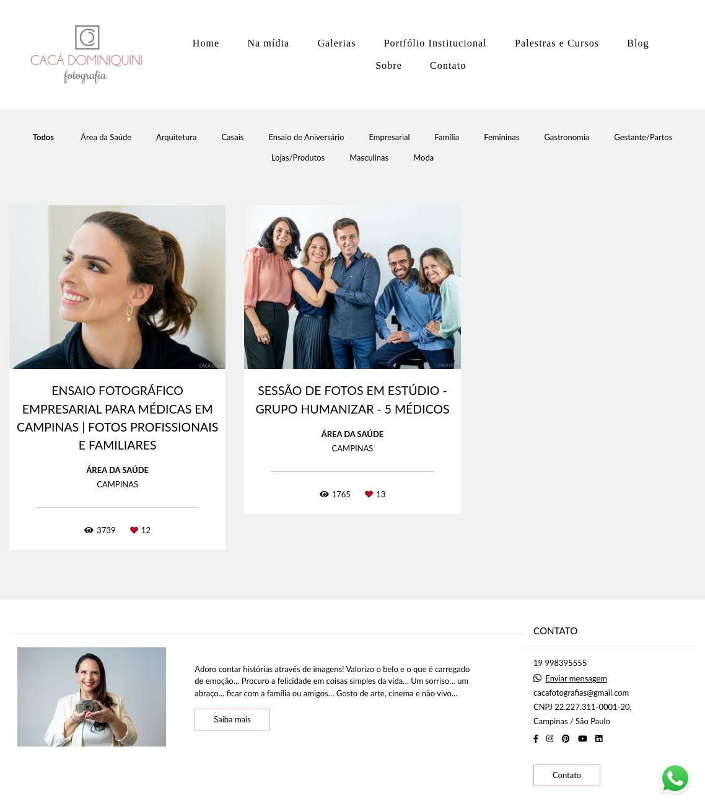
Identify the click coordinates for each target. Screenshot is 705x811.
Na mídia (268, 43)
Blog (638, 43)
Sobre (388, 65)
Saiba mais (232, 719)
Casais (232, 137)
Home (206, 43)
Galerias (336, 43)
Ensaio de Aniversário (306, 137)
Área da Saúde (106, 137)
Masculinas (368, 158)
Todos (43, 137)
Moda (423, 158)
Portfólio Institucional (435, 43)
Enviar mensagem (576, 679)
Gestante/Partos (643, 137)
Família (447, 137)
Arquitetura (176, 137)
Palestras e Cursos (557, 43)
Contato (448, 65)
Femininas (501, 137)
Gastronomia (566, 137)
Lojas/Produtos (298, 158)
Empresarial (389, 137)
